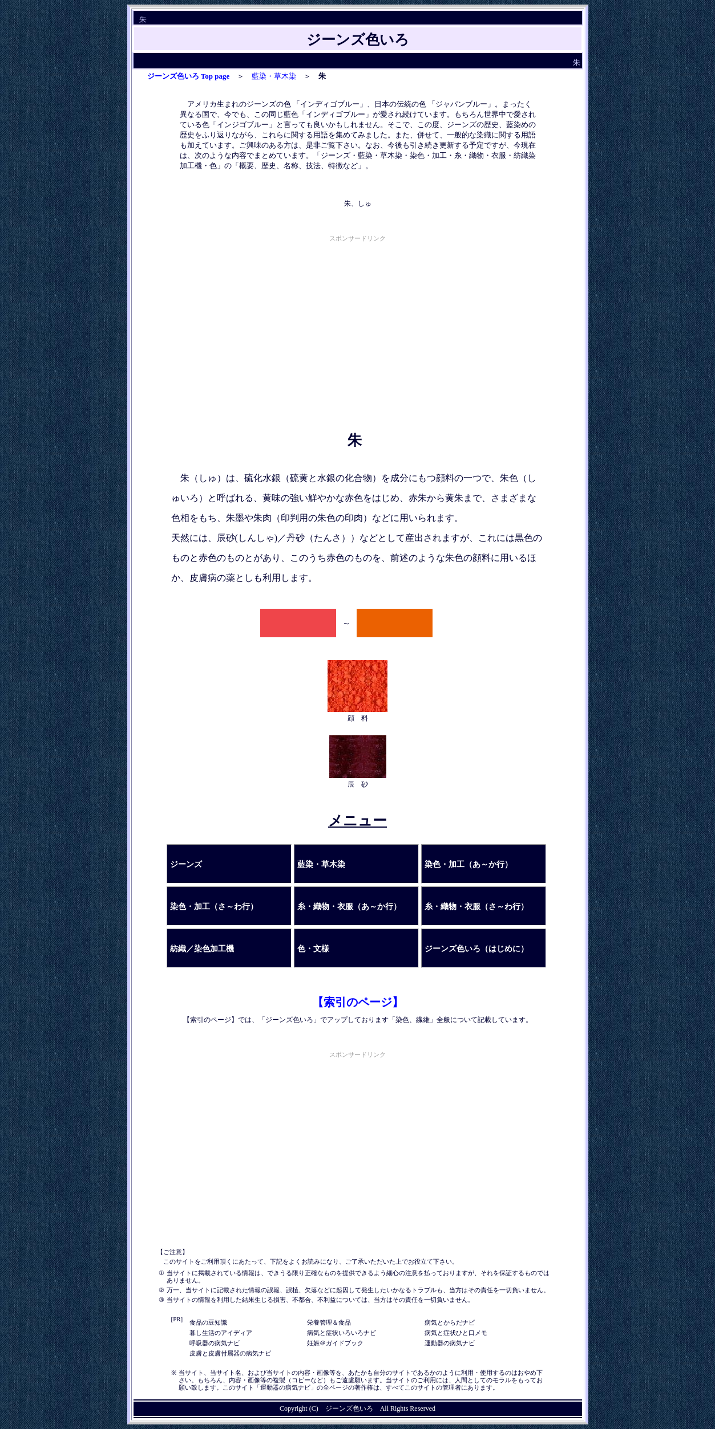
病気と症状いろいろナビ (341, 1332)
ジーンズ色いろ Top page (188, 76)
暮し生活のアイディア (220, 1332)
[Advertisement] (357, 324)
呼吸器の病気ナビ (214, 1343)
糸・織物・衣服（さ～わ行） (476, 906)
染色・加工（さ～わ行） (214, 906)
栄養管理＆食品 (329, 1322)
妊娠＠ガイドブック (335, 1343)
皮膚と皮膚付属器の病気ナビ (230, 1353)
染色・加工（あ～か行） (468, 864)
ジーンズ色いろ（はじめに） (476, 948)
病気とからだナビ (450, 1322)
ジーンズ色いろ (349, 1408)
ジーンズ (186, 864)
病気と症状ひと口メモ (456, 1332)
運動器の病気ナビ (450, 1343)
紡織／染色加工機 (202, 948)
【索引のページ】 (357, 1002)
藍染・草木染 (274, 76)
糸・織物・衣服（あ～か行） (349, 906)
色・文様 (313, 948)
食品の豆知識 (208, 1322)
